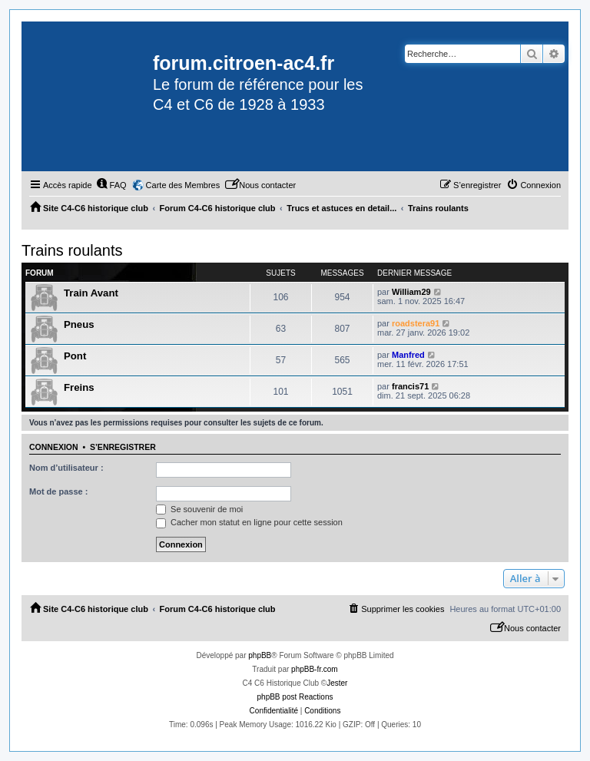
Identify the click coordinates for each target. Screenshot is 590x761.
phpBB (259, 655)
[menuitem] (111, 185)
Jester (336, 683)
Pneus (79, 324)
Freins (79, 387)
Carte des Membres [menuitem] (183, 185)
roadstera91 (415, 323)
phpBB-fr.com (314, 669)
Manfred (408, 354)
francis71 (410, 386)
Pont (75, 356)
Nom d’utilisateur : (66, 467)
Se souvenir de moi (199, 509)
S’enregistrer (123, 447)
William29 (411, 291)
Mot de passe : (58, 491)
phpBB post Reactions (295, 697)
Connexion (53, 447)
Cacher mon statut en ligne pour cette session (249, 522)
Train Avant (91, 293)
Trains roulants (72, 250)
